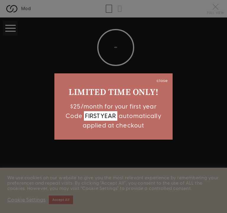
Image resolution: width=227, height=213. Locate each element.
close (162, 80)
